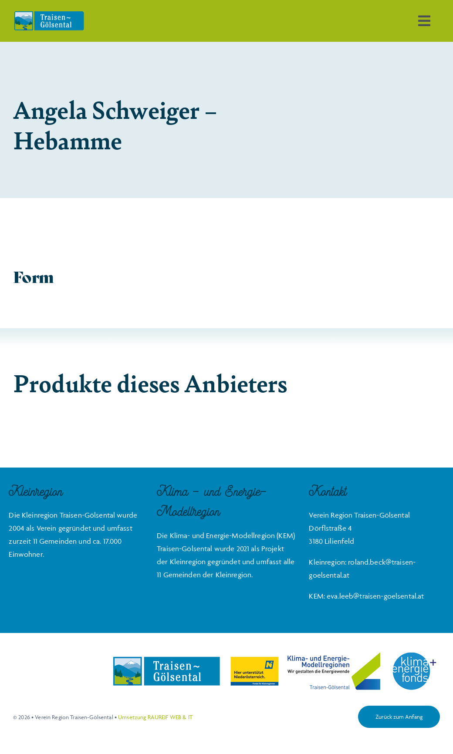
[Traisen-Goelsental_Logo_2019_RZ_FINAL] (49, 14)
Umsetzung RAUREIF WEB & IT (155, 717)
